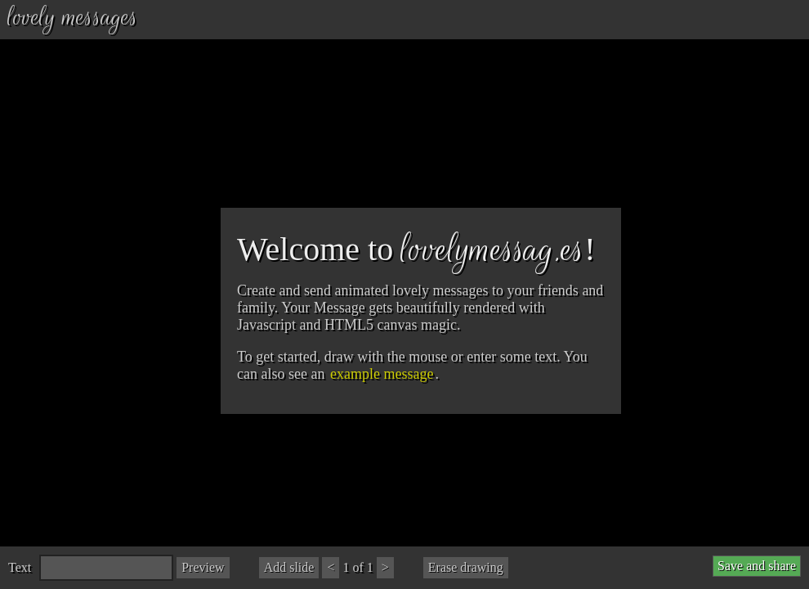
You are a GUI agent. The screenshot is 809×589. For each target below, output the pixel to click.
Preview (202, 567)
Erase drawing (465, 567)
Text (19, 567)
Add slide (289, 567)
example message (381, 374)
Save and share (756, 566)
